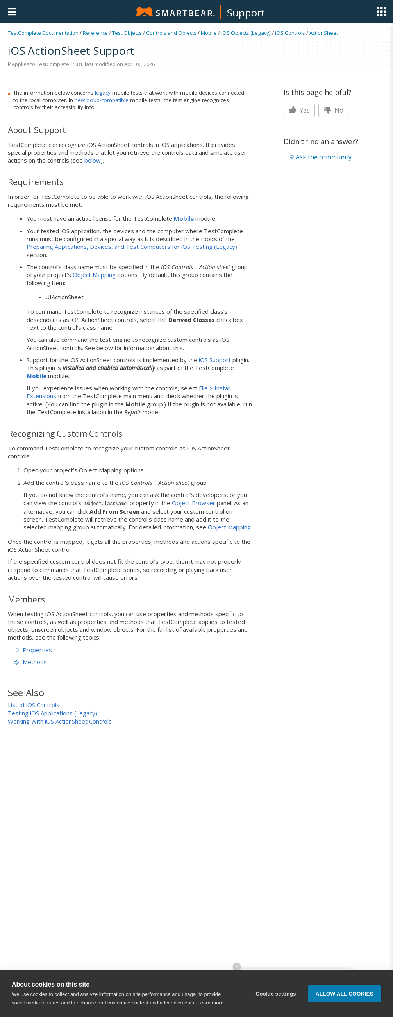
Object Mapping (94, 275)
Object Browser (193, 503)
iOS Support (215, 360)
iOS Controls (290, 32)
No (333, 110)
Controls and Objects (171, 32)
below (92, 160)
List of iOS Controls (33, 705)
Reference (95, 32)
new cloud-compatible (102, 100)
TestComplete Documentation (43, 32)
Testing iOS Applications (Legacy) (52, 713)
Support (246, 12)
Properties (33, 650)
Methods (30, 662)
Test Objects (127, 32)
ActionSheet (323, 32)
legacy (103, 92)
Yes (299, 110)
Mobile (209, 32)
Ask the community (324, 157)
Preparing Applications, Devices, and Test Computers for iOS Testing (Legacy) (132, 246)
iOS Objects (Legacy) (246, 32)
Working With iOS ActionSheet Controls (60, 721)
